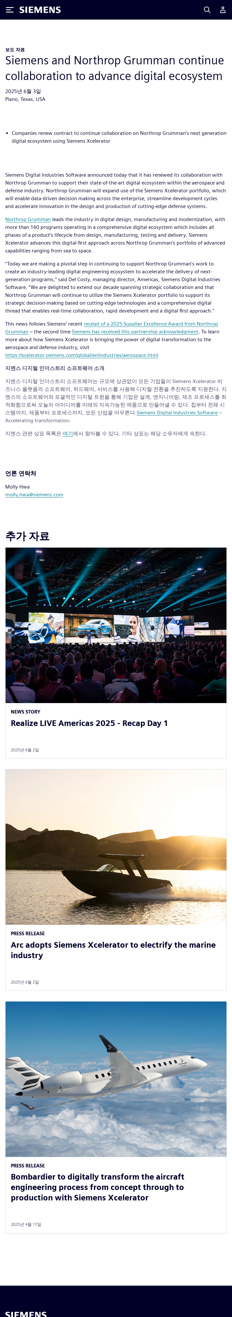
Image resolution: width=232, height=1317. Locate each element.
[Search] (207, 9)
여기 (68, 433)
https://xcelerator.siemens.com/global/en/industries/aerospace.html (81, 355)
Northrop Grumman (28, 219)
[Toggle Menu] (9, 9)
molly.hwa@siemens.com (34, 494)
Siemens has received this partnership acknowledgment (135, 332)
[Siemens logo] (40, 10)
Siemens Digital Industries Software (177, 413)
